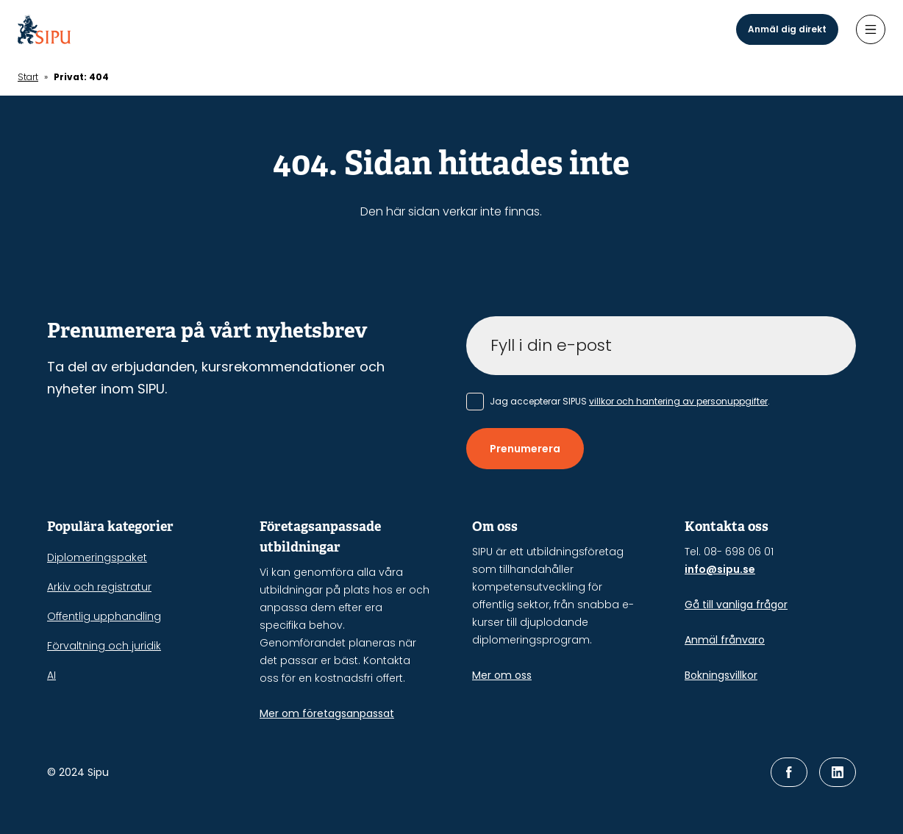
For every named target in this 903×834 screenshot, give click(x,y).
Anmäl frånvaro (725, 639)
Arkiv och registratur (99, 587)
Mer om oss (502, 675)
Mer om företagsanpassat (327, 713)
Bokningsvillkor (721, 675)
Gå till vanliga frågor (736, 604)
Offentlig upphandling (104, 616)
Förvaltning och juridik (104, 645)
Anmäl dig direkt (787, 29)
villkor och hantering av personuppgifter (678, 401)
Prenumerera (525, 448)
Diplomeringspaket (97, 557)
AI (51, 675)
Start (28, 77)
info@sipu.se (720, 569)
